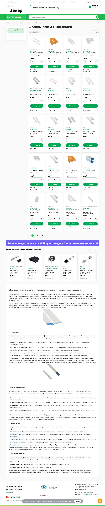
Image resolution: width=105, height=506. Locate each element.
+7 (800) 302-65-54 (15, 486)
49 (42, 235)
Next (94, 251)
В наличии (35, 32)
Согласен (77, 501)
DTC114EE (13, 268)
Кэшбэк (54, 2)
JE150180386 (30, 268)
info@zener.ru (10, 6)
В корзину (37, 66)
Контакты (72, 2)
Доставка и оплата (44, 2)
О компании (62, 2)
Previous (90, 251)
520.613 (82, 268)
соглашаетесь (55, 501)
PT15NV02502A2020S (51, 268)
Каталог (33, 2)
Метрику (39, 501)
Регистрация (95, 2)
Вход (87, 2)
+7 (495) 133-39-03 (11, 2)
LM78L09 (65, 268)
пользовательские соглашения (91, 494)
